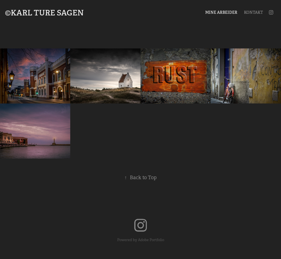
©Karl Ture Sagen (44, 13)
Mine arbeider (221, 12)
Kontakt (253, 12)
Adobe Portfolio (151, 240)
